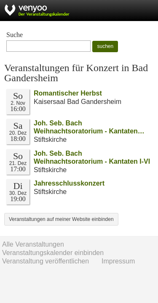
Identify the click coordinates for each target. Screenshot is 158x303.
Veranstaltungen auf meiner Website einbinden (61, 219)
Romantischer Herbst (68, 93)
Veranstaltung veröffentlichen (45, 261)
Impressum (118, 261)
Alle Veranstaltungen (33, 244)
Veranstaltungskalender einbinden (53, 252)
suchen (105, 46)
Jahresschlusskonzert (69, 183)
